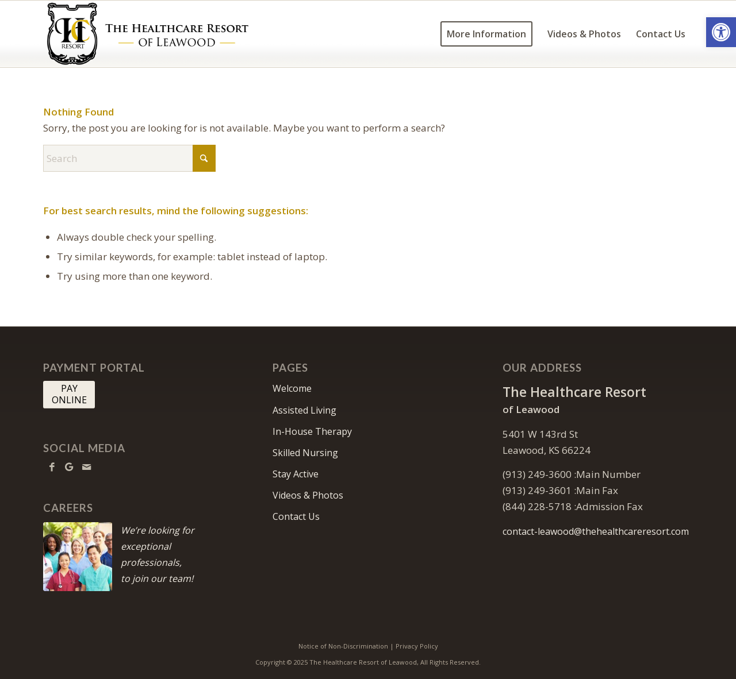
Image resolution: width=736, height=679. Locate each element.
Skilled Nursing (305, 452)
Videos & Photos (308, 495)
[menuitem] (486, 34)
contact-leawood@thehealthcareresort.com (596, 531)
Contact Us (296, 516)
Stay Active (296, 474)
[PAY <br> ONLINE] (69, 394)
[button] (721, 32)
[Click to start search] (204, 158)
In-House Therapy (312, 431)
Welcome (292, 388)
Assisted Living (304, 410)
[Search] (129, 158)
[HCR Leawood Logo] (147, 34)
